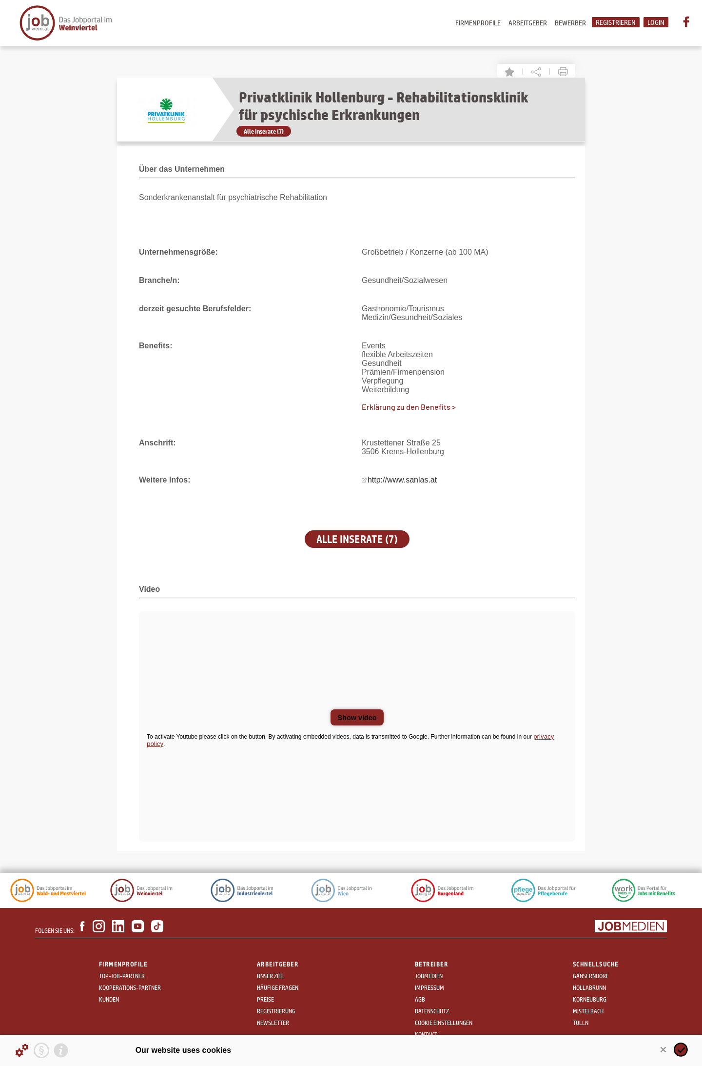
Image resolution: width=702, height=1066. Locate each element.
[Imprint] (61, 1050)
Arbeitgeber (527, 23)
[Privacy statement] (41, 1050)
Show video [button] (357, 718)
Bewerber (570, 23)
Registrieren (616, 22)
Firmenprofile (478, 23)
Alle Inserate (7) (264, 131)
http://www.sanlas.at (402, 480)
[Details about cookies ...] (22, 1050)
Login (655, 22)
